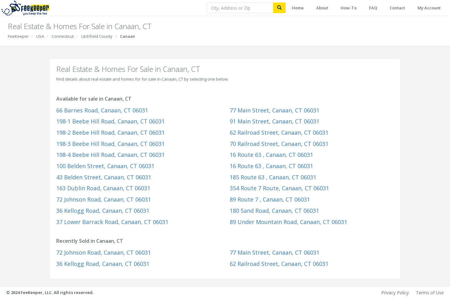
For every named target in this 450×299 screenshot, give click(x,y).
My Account (429, 8)
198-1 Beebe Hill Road (110, 121)
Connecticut (63, 36)
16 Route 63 (271, 154)
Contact (397, 8)
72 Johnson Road (103, 199)
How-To (349, 8)
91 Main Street (274, 121)
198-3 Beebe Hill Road (110, 143)
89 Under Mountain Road (288, 222)
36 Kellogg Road (102, 210)
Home (298, 8)
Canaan (127, 36)
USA (40, 36)
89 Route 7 (270, 199)
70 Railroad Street (279, 143)
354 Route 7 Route (279, 188)
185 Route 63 (273, 177)
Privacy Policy (395, 293)
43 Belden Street (103, 177)
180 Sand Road (274, 210)
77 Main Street (274, 110)
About (322, 8)
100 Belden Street (105, 166)
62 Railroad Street (279, 132)
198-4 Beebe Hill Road (110, 154)
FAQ (373, 8)
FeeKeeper (18, 36)
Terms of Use (430, 293)
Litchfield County (96, 36)
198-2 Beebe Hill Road (110, 132)
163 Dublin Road (103, 188)
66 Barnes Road (102, 110)
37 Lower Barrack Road (112, 222)
